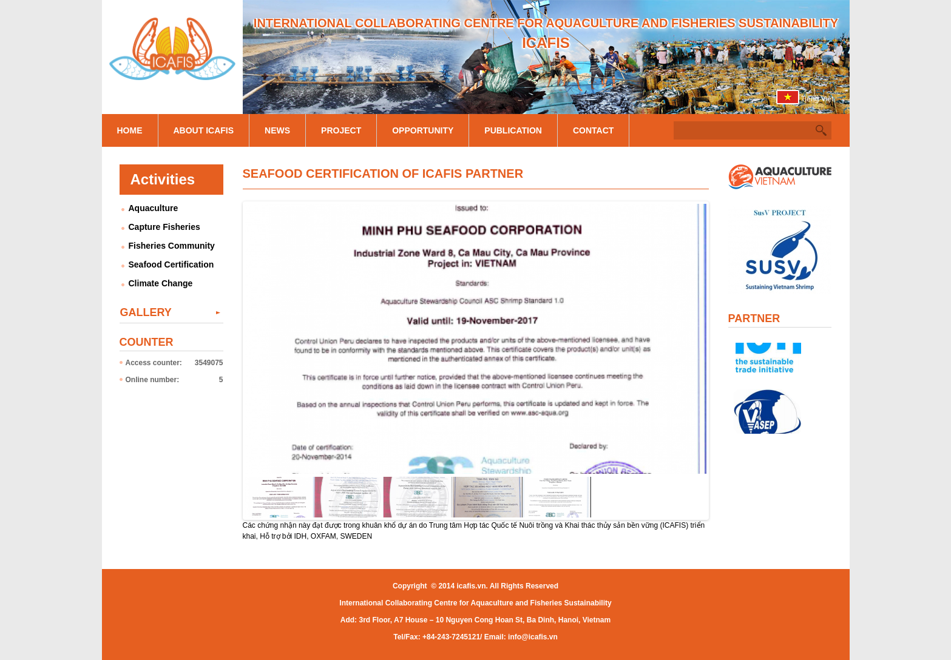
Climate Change (161, 283)
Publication (513, 130)
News (277, 130)
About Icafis (204, 130)
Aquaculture (153, 208)
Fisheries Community (172, 246)
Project (341, 130)
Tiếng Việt (816, 99)
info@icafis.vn (533, 637)
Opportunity (422, 130)
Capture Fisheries (164, 227)
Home (130, 130)
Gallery (146, 312)
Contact (593, 130)
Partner (754, 318)
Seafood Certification (171, 264)
